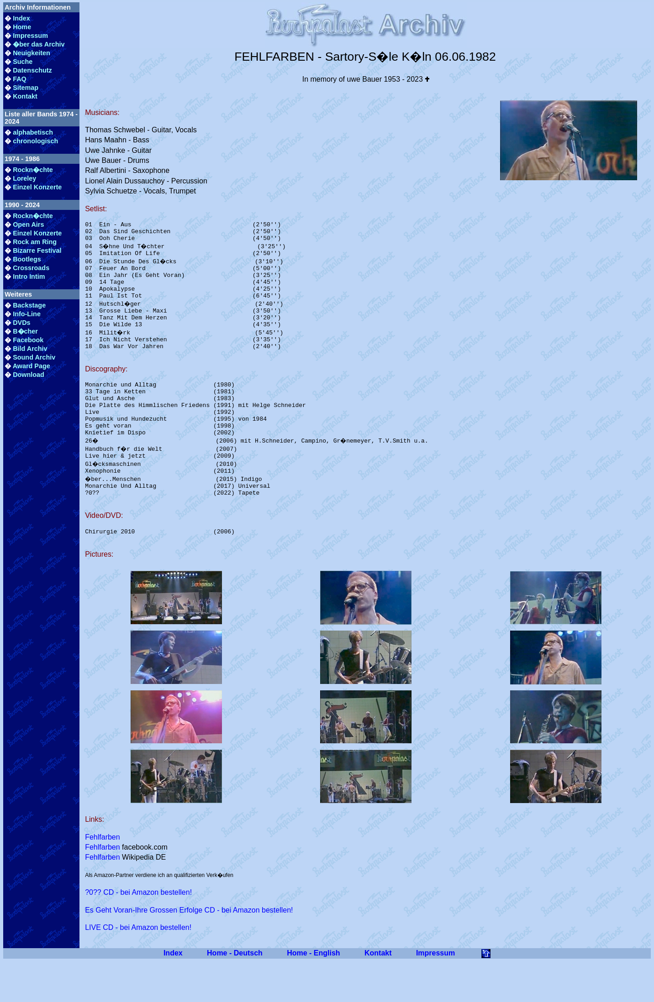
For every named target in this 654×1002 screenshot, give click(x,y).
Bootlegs (27, 259)
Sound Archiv (34, 357)
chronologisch (35, 141)
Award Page (31, 366)
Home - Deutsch (235, 994)
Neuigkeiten (31, 53)
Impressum (30, 35)
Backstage (29, 305)
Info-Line (27, 314)
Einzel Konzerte (37, 187)
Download (28, 374)
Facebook (28, 340)
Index (21, 18)
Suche (22, 61)
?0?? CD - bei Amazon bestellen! (138, 933)
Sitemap (25, 87)
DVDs (21, 322)
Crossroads (31, 267)
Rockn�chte (33, 169)
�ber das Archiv (38, 44)
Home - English (313, 994)
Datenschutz (32, 70)
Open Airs (28, 224)
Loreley (24, 178)
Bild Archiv (30, 348)
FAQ (19, 79)
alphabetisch (33, 132)
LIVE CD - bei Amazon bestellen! (138, 968)
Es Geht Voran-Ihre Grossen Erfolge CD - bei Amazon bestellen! (189, 951)
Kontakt (25, 96)
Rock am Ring (35, 241)
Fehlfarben (102, 878)
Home (22, 27)
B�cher (25, 331)
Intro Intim (29, 276)
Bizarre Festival (37, 250)
